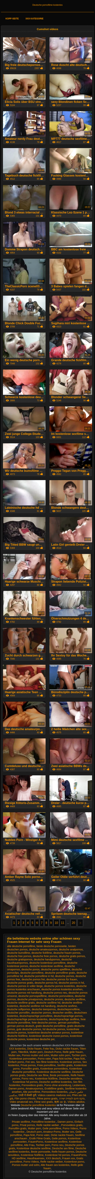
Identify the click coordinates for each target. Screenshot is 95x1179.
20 (73, 922)
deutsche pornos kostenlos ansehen (62, 989)
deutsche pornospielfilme (32, 996)
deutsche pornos (64, 976)
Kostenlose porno (74, 1161)
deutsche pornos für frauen (61, 979)
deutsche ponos (30, 969)
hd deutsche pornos (54, 1029)
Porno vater (44, 1058)
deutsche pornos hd (46, 982)
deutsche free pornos (19, 956)
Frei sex (30, 1061)
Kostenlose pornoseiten (22, 1058)
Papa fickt (79, 1058)
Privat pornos (28, 1065)
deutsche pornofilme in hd (38, 976)
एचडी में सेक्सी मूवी (27, 1095)
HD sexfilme (19, 1158)
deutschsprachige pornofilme (35, 1015)
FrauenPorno (35, 1141)
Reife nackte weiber (48, 1125)
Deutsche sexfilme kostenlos (55, 1081)
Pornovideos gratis (32, 1085)
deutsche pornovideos (60, 996)
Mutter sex (14, 1055)
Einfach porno (16, 1061)
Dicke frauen (34, 1048)
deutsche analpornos (71, 949)
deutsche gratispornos (20, 959)
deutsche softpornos (18, 1009)
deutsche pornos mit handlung (24, 992)
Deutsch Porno (52, 1051)
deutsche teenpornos (44, 1009)
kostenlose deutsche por (40, 1039)
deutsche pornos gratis (20, 982)
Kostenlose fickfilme (46, 1078)
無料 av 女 (60, 1101)
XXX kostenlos (17, 1048)
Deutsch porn (34, 1131)
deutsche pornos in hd (71, 982)
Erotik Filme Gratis (39, 1138)
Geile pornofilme (51, 1128)
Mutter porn (36, 1051)
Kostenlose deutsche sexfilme (54, 1071)
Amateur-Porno (52, 1131)
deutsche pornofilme (31, 972)
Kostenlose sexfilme (56, 1141)
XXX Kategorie (35, 18)
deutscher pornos (41, 1012)
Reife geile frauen (73, 1051)
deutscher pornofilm (18, 1012)
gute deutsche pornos (28, 1029)
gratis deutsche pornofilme (51, 1025)
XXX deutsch (53, 1158)
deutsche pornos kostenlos (59, 986)
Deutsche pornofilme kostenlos (47, 5)
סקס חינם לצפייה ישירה (72, 1098)
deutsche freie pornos (45, 956)
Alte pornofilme (31, 1091)
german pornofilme (68, 1022)
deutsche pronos (53, 999)
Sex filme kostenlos (47, 1061)
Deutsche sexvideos (70, 1078)
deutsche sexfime (67, 1006)
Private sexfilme (21, 1121)
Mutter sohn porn (60, 1055)
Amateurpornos (34, 1088)
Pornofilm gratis (30, 1068)
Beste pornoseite (59, 1075)
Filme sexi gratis (43, 1101)
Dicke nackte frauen (66, 1048)
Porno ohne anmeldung (57, 1085)
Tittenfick (23, 1051)
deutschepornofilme (68, 1009)
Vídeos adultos (76, 1101)
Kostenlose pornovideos (54, 1068)
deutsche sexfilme (74, 999)
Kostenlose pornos (70, 1061)
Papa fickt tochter (62, 1058)
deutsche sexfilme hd (48, 1002)
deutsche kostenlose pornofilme (47, 962)
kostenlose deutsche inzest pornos (49, 1035)
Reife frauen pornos (63, 1151)
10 (56, 922)
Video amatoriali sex (21, 1101)
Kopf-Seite (12, 18)
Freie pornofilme (46, 1065)
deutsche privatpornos (30, 999)
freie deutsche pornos (44, 1022)
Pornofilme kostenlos (43, 1121)
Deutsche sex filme (37, 1075)
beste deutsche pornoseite (52, 946)
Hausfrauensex (35, 1158)
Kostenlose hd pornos (25, 1081)
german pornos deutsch (20, 1025)
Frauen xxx (68, 1158)
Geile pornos (59, 1138)
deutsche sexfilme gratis (21, 1002)
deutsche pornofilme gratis (60, 972)
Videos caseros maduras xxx (54, 1095)
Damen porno (16, 1088)
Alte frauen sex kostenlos (55, 1164)
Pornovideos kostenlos (54, 1091)
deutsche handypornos (47, 959)
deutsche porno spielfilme (55, 969)
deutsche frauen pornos (66, 952)
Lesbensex (79, 1085)
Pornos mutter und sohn (35, 1055)
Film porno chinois (25, 1098)
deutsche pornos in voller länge (25, 986)
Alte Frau (29, 1145)
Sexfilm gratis (65, 1065)
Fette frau (48, 1048)
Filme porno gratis (47, 1098)
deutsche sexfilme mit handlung (37, 1006)
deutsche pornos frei (33, 979)
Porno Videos (70, 1128)
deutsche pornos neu (55, 992)
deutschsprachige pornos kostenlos (27, 1019)
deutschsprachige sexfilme (64, 1019)
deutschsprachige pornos (68, 1015)
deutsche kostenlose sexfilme (46, 966)
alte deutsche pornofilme (21, 946)
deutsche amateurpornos (43, 949)
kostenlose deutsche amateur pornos (49, 1032)
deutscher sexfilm (62, 1012)
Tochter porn (78, 1055)
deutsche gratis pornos (72, 956)
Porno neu (27, 1078)
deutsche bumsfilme (18, 952)
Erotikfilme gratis (53, 1088)
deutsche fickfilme (41, 952)
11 (62, 922)
